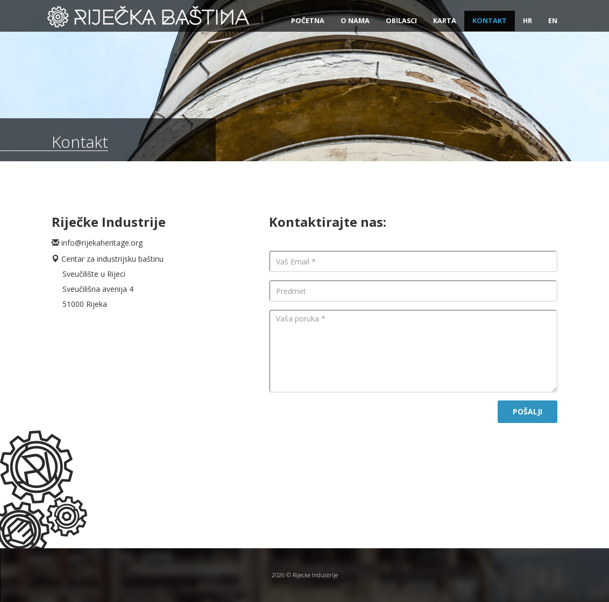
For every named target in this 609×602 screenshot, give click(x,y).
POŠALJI (527, 411)
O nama (355, 20)
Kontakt (489, 20)
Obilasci (401, 20)
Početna (307, 20)
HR (527, 20)
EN (552, 20)
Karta (444, 20)
